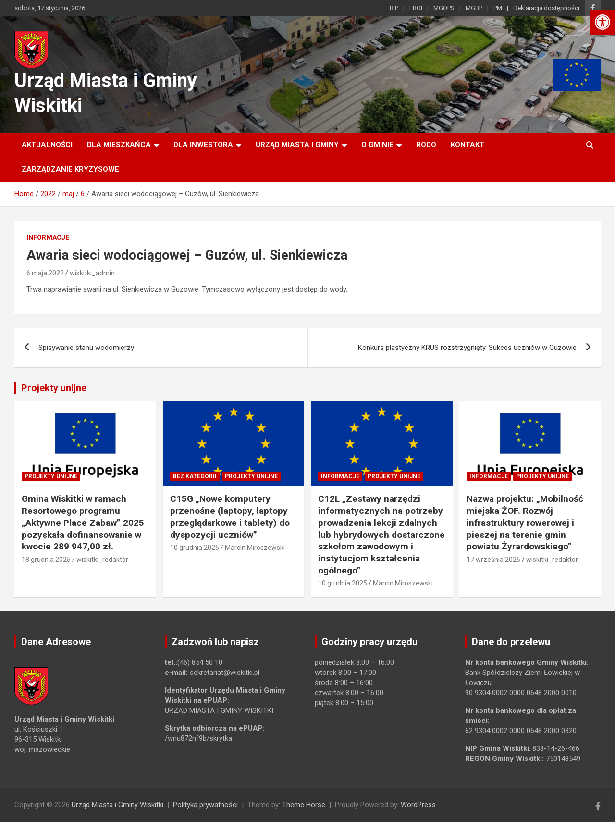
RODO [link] (426, 144)
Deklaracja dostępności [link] (546, 8)
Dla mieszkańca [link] (119, 144)
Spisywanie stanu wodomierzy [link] (86, 347)
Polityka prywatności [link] (205, 804)
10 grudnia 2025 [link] (194, 547)
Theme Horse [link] (303, 804)
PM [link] (497, 8)
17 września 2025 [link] (493, 559)
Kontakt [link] (467, 144)
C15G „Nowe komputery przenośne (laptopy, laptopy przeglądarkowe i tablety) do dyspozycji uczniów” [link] (230, 516)
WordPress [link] (418, 804)
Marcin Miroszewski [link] (255, 547)
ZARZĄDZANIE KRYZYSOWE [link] (70, 169)
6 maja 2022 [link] (45, 273)
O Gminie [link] (377, 144)
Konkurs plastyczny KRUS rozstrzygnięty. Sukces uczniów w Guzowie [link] (467, 347)
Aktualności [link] (47, 144)
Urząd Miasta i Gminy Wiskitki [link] (117, 804)
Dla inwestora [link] (203, 144)
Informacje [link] (47, 237)
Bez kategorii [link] (195, 476)
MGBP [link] (474, 8)
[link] (602, 22)
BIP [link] (394, 8)
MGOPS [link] (444, 8)
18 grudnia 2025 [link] (46, 559)
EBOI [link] (415, 8)
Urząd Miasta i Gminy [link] (297, 144)
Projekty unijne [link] (53, 388)
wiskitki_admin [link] (92, 273)
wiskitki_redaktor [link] (102, 559)
